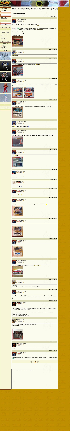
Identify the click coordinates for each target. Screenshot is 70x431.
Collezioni (3, 40)
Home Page (2, 31)
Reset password (4, 17)
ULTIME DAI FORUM (4, 32)
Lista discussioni (53, 16)
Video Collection (4, 41)
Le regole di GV (3, 37)
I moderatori (3, 38)
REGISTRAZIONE (4, 18)
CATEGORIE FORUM (4, 34)
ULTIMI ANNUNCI (4, 26)
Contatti (2, 35)
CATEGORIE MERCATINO (5, 27)
